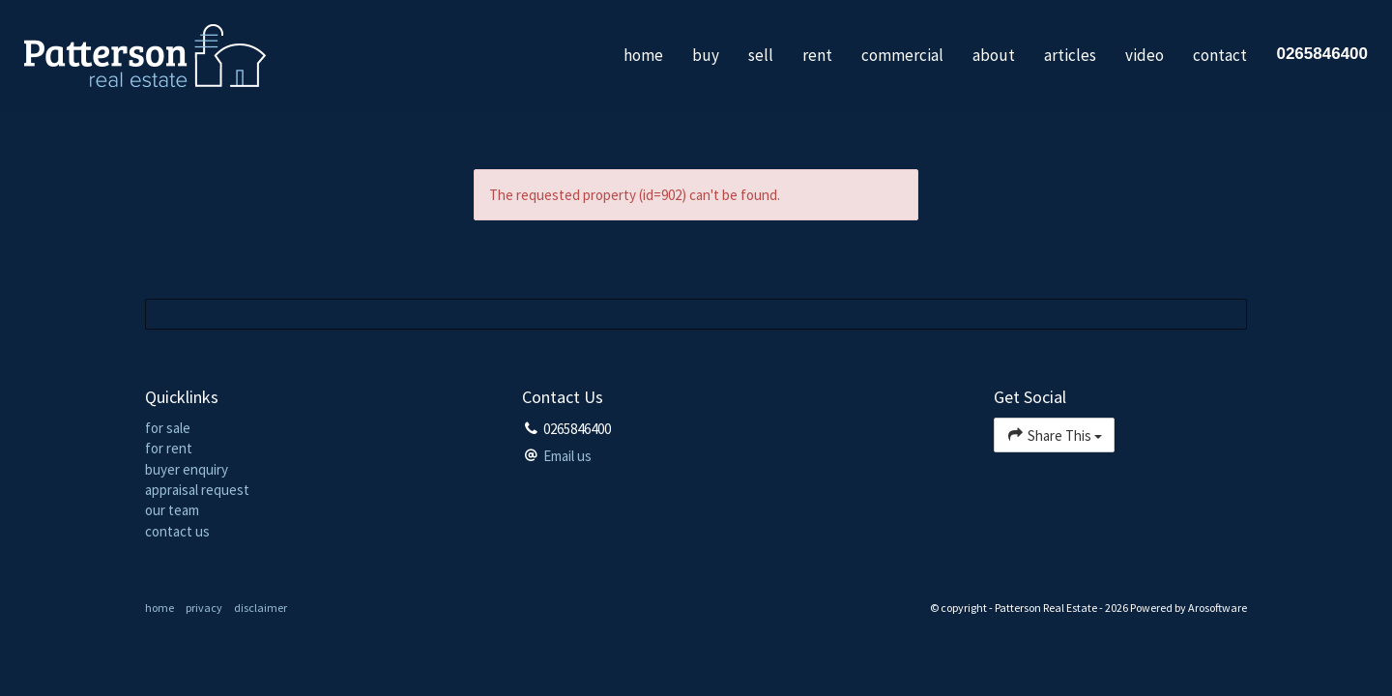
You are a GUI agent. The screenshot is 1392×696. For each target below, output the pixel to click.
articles (1070, 55)
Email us (567, 456)
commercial (902, 55)
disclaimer (260, 607)
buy (705, 55)
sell (760, 55)
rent (817, 55)
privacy (204, 607)
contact (1220, 55)
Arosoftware (1217, 607)
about (993, 55)
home (643, 55)
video (1144, 55)
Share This (1054, 434)
